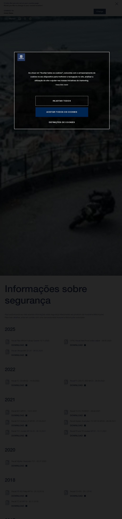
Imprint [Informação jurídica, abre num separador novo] (66, 84)
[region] (61, 90)
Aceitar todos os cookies (61, 112)
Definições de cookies (62, 122)
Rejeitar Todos (62, 101)
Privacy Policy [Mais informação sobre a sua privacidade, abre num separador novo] (60, 84)
